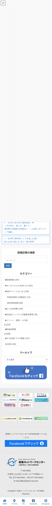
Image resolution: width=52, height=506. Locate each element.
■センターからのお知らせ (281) (19, 285)
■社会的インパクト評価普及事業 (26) (21, 314)
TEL (23, 502)
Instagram (46, 502)
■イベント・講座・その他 (16, 320)
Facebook (33, 502)
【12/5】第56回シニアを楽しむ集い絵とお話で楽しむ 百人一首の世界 (21, 240)
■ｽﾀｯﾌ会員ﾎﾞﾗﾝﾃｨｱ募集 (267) (17, 338)
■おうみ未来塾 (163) (14, 309)
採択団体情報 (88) (15, 303)
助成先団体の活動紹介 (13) (19, 297)
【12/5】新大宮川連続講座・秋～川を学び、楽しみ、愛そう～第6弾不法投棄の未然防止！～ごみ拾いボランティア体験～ (25, 227)
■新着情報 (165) (12, 280)
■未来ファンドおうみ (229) (17, 291)
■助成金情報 (10, 329)
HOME (4, 502)
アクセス (14, 502)
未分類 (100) (10, 344)
